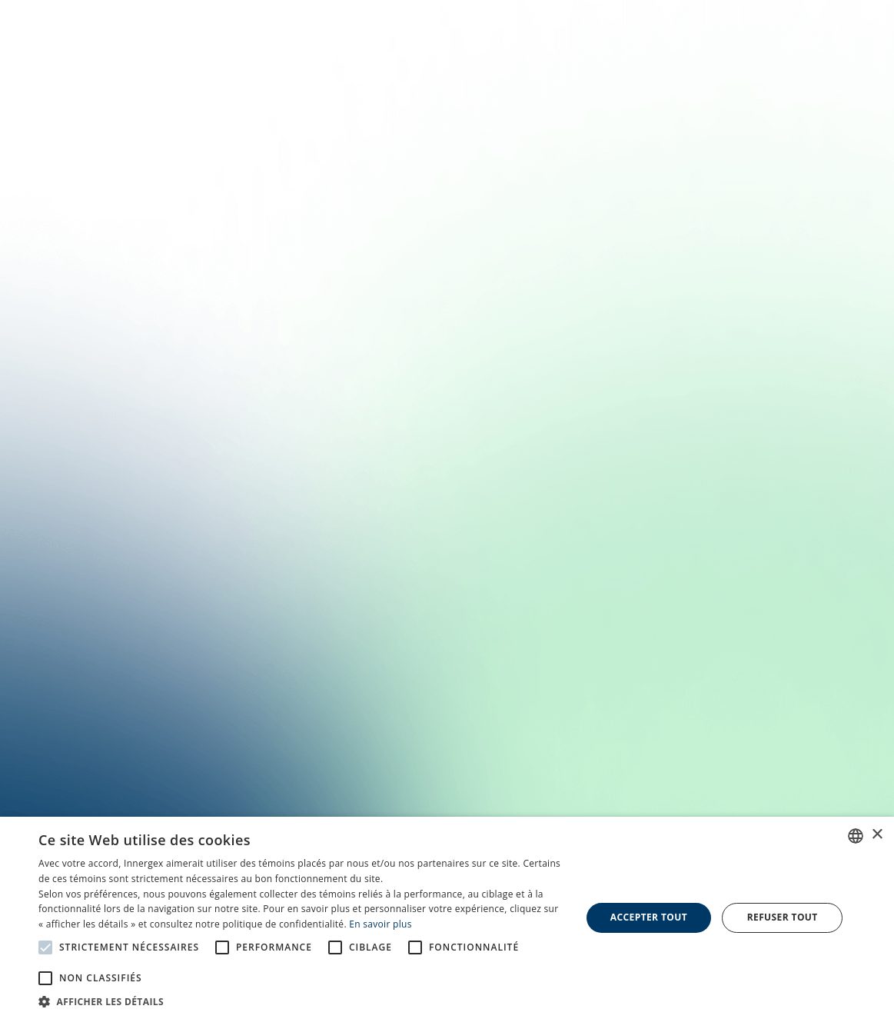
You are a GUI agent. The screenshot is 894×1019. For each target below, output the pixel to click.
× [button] (876, 835)
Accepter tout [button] (648, 917)
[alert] (447, 918)
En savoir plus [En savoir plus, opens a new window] (380, 924)
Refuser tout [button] (782, 917)
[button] (301, 1000)
